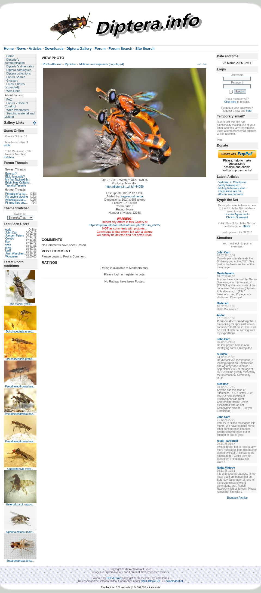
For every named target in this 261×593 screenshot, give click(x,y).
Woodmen (11, 256)
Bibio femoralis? (15, 176)
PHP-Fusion (114, 578)
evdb (7, 145)
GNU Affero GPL (151, 581)
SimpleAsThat (174, 581)
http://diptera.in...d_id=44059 (125, 186)
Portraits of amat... (16, 193)
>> (205, 64)
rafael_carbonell (227, 440)
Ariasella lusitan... (15, 199)
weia (8, 244)
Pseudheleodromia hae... (20, 386)
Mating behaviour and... (233, 188)
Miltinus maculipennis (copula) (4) (101, 64)
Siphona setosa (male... (20, 531)
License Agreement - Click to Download (237, 216)
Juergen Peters (14, 235)
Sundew (222, 354)
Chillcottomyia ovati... (20, 468)
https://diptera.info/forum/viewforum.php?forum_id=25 (124, 225)
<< (199, 64)
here (248, 110)
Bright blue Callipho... (18, 182)
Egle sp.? (11, 173)
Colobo (9, 238)
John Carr (11, 232)
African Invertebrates (230, 194)
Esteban (9, 157)
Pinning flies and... (16, 202)
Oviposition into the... (231, 191)
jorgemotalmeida (132, 196)
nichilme (222, 384)
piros (8, 247)
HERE (246, 226)
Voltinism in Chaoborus (232, 182)
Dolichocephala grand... (20, 331)
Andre (221, 315)
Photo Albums (52, 64)
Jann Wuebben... (15, 253)
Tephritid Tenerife (15, 185)
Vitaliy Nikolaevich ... (231, 185)
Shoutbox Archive (237, 497)
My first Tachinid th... (17, 179)
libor (8, 241)
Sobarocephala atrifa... (20, 560)
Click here (230, 101)
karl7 (8, 250)
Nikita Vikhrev (226, 467)
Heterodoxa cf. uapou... (20, 504)
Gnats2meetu (225, 273)
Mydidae (70, 64)
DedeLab (222, 303)
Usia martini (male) (20, 304)
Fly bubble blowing (16, 196)
